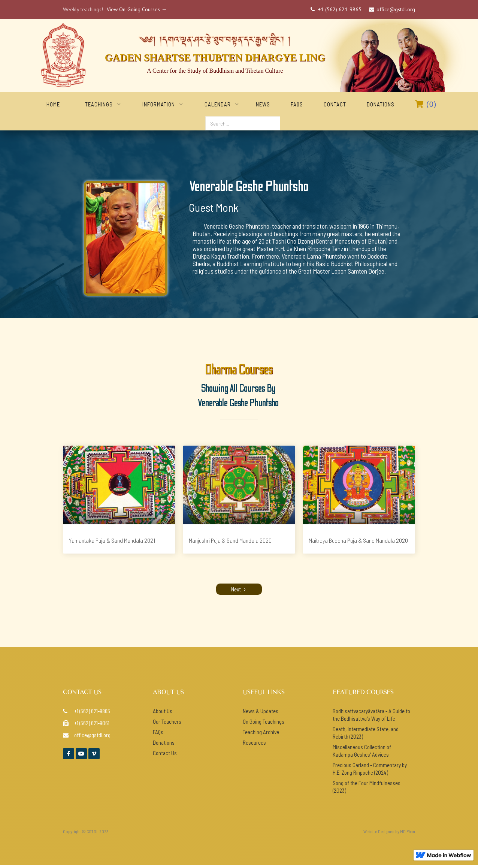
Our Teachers (167, 721)
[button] (99, 104)
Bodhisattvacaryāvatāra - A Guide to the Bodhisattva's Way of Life (371, 715)
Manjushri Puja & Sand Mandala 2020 (230, 540)
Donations (380, 104)
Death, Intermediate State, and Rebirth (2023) (366, 733)
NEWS (263, 104)
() (426, 104)
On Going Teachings (263, 721)
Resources (254, 742)
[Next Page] (239, 589)
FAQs (297, 104)
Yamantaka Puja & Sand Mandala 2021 (112, 540)
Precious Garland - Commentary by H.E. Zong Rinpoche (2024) (370, 769)
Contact (335, 104)
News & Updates (260, 711)
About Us (162, 711)
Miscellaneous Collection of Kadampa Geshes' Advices (362, 751)
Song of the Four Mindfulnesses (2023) (366, 787)
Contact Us (165, 753)
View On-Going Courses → (137, 9)
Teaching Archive (261, 732)
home (53, 104)
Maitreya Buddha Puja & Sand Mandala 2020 (358, 540)
